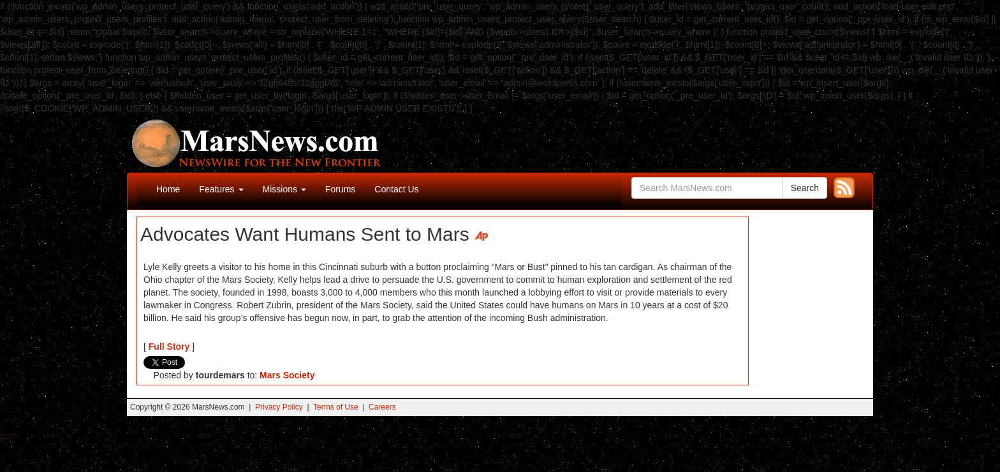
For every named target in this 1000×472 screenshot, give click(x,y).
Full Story (169, 346)
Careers (382, 407)
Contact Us (396, 189)
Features (221, 189)
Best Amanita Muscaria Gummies (5, 438)
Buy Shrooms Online (3, 434)
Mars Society (287, 375)
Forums (340, 189)
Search (805, 188)
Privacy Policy (279, 407)
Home (168, 189)
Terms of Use (335, 407)
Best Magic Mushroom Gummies (13, 434)
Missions (284, 189)
